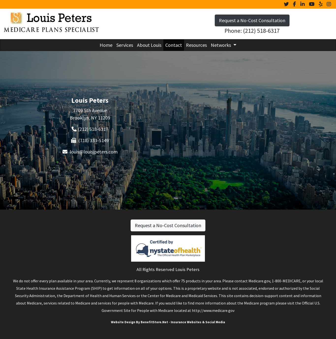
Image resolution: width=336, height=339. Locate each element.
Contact (173, 45)
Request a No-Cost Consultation (252, 20)
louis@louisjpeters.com (94, 152)
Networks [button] (221, 45)
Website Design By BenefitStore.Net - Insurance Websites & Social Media (168, 322)
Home (106, 45)
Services (124, 45)
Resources (196, 45)
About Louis (149, 45)
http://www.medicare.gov (213, 310)
